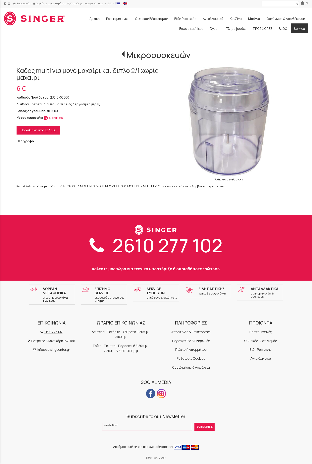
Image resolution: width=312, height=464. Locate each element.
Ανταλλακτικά (260, 358)
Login (162, 457)
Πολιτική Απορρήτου (191, 349)
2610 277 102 (156, 245)
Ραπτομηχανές (260, 332)
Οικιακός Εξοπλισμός (260, 341)
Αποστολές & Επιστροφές (191, 332)
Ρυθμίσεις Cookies (191, 358)
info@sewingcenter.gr (53, 349)
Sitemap (151, 457)
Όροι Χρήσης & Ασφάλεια (191, 367)
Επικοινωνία (21, 3)
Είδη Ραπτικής (261, 349)
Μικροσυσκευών (158, 54)
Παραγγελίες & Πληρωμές (191, 341)
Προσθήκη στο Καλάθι (38, 130)
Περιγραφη (25, 141)
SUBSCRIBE (204, 426)
